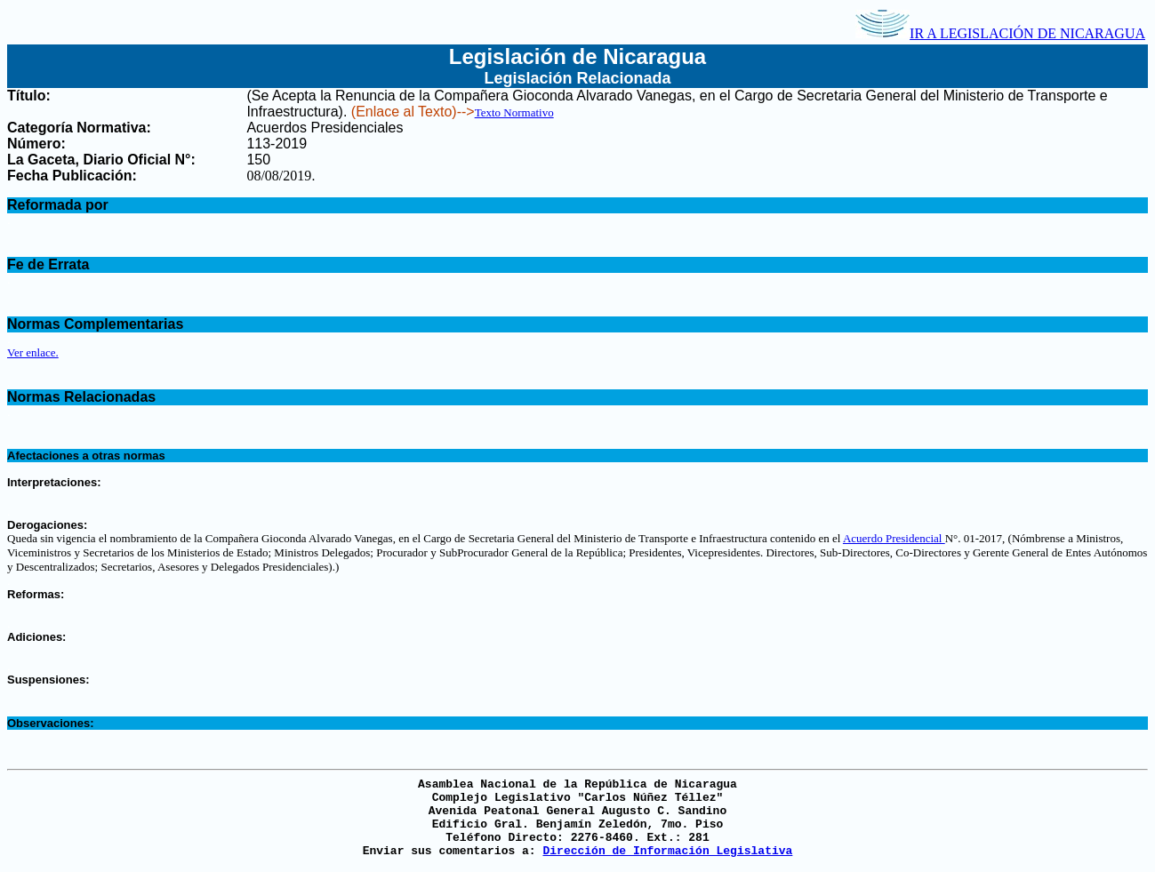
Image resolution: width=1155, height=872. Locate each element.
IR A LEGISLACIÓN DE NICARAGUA (1000, 33)
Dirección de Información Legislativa (667, 851)
